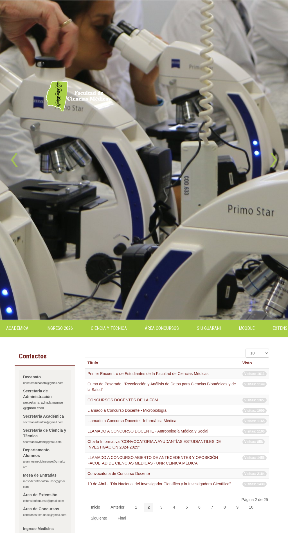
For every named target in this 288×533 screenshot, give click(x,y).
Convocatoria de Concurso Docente (118, 473)
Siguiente (99, 518)
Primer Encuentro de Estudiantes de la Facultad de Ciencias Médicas (147, 373)
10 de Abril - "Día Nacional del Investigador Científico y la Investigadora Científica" (159, 484)
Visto (247, 363)
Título (92, 363)
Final (122, 518)
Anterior (117, 507)
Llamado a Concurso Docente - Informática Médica (131, 420)
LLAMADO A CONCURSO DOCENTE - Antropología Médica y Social (147, 431)
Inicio (95, 507)
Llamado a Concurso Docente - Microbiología (126, 410)
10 (251, 507)
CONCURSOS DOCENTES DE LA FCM (122, 400)
